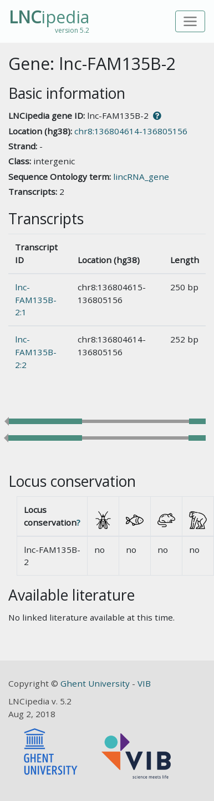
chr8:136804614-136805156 (130, 131)
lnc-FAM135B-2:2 (36, 352)
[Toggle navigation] (190, 21)
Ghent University (96, 683)
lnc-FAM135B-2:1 (36, 299)
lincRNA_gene (141, 176)
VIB (144, 683)
